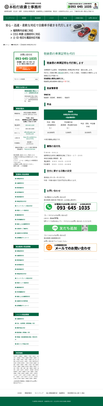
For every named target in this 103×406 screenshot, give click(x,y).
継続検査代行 (20, 215)
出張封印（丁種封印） (23, 228)
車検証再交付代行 (21, 201)
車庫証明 (15, 44)
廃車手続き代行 (21, 328)
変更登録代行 (20, 187)
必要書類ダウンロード (23, 237)
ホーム (7, 44)
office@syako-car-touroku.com (30, 133)
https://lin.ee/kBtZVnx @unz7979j (30, 138)
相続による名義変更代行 (23, 224)
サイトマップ (39, 393)
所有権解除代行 (21, 219)
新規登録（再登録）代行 (23, 332)
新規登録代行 (20, 197)
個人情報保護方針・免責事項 (55, 393)
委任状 (60, 73)
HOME (20, 393)
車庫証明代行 (20, 178)
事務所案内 (28, 393)
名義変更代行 (20, 183)
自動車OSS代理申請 (22, 233)
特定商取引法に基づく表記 (76, 393)
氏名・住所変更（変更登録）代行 (26, 323)
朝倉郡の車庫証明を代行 (29, 44)
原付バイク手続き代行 (23, 344)
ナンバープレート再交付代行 (24, 206)
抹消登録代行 (20, 192)
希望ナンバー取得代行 (23, 210)
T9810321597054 (29, 149)
